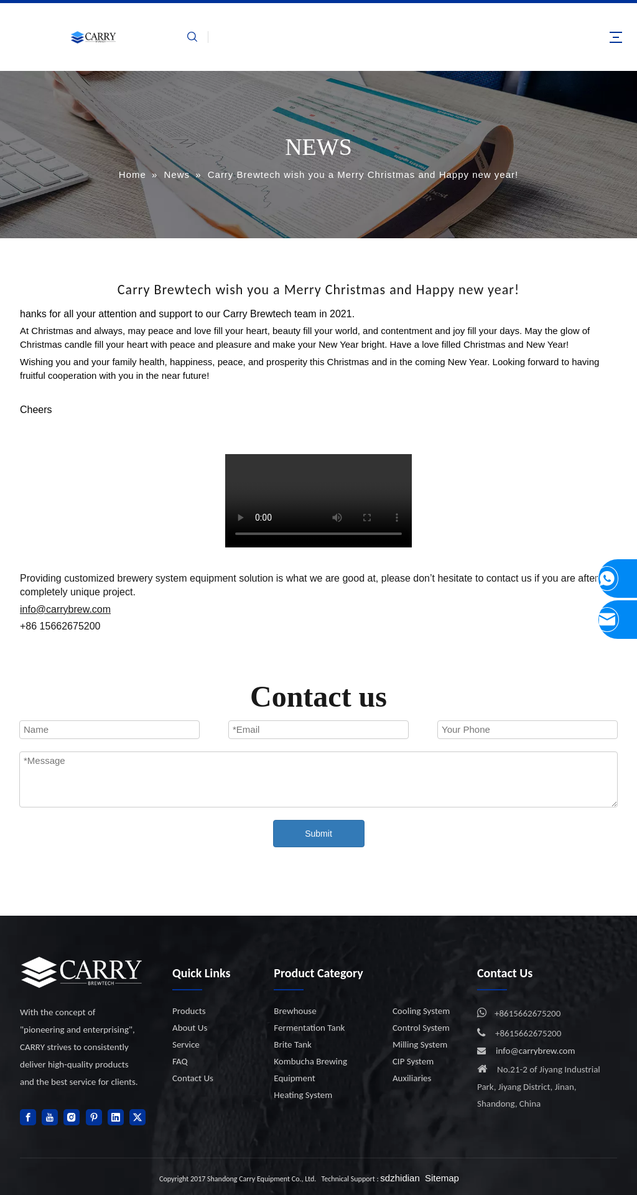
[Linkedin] (116, 1117)
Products (189, 1010)
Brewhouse (295, 1010)
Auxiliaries (412, 1078)
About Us (189, 1027)
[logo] (82, 972)
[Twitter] (137, 1117)
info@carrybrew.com (535, 1050)
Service (186, 1044)
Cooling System (421, 1010)
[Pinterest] (94, 1117)
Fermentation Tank (309, 1027)
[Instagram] (71, 1117)
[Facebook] (28, 1117)
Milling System (420, 1044)
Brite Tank (293, 1044)
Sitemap (442, 1178)
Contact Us (192, 1078)
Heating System (303, 1094)
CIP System (413, 1061)
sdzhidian (399, 1178)
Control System (421, 1027)
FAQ (180, 1061)
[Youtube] (50, 1117)
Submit (318, 834)
